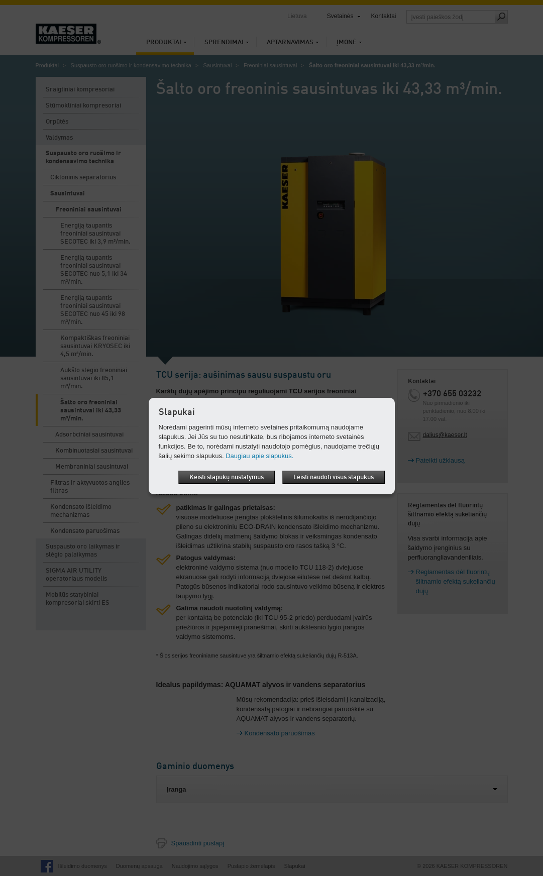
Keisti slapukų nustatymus (226, 477)
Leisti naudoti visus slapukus (333, 477)
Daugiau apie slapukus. (259, 456)
